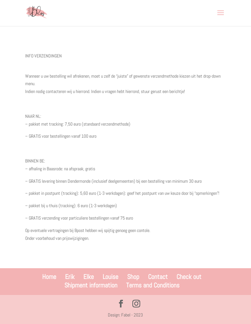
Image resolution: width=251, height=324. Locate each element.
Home (49, 276)
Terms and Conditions (152, 285)
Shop (133, 276)
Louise (110, 276)
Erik (70, 276)
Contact (158, 276)
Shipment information (90, 285)
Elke (88, 276)
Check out (188, 276)
